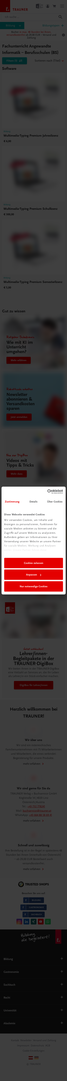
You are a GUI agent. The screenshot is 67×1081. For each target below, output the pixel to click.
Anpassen (33, 574)
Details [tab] (33, 501)
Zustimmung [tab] (12, 501)
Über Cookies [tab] (55, 501)
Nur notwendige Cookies (34, 586)
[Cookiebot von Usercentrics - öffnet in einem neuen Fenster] (48, 491)
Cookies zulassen (33, 563)
